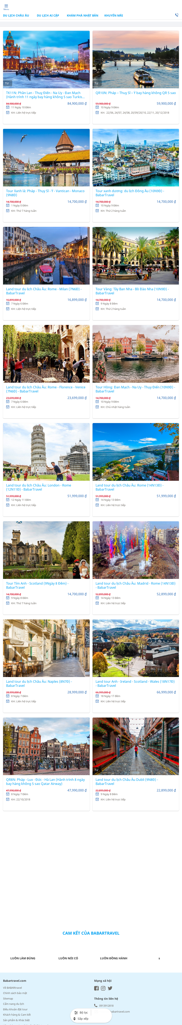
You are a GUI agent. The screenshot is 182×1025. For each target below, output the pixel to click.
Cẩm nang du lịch (13, 1004)
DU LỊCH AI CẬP (48, 15)
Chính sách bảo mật (15, 993)
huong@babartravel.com (112, 1011)
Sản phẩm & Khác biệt (16, 1020)
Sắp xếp (80, 1019)
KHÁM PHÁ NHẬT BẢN (82, 15)
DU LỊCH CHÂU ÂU (16, 15)
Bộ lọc (81, 1012)
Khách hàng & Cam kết (17, 1014)
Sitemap (8, 998)
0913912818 (104, 1005)
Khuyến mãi (113, 15)
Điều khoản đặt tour (15, 1009)
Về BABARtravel (12, 988)
